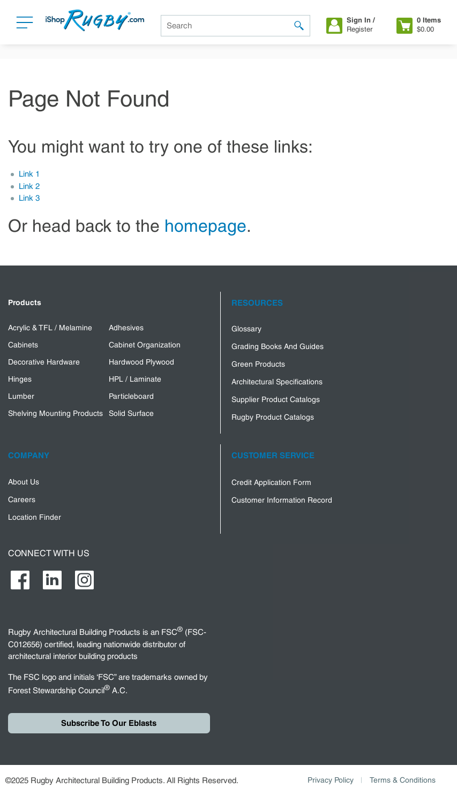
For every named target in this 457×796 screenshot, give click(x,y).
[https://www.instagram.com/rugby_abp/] (84, 580)
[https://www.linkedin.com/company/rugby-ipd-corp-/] (52, 580)
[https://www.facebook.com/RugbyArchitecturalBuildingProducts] (20, 580)
